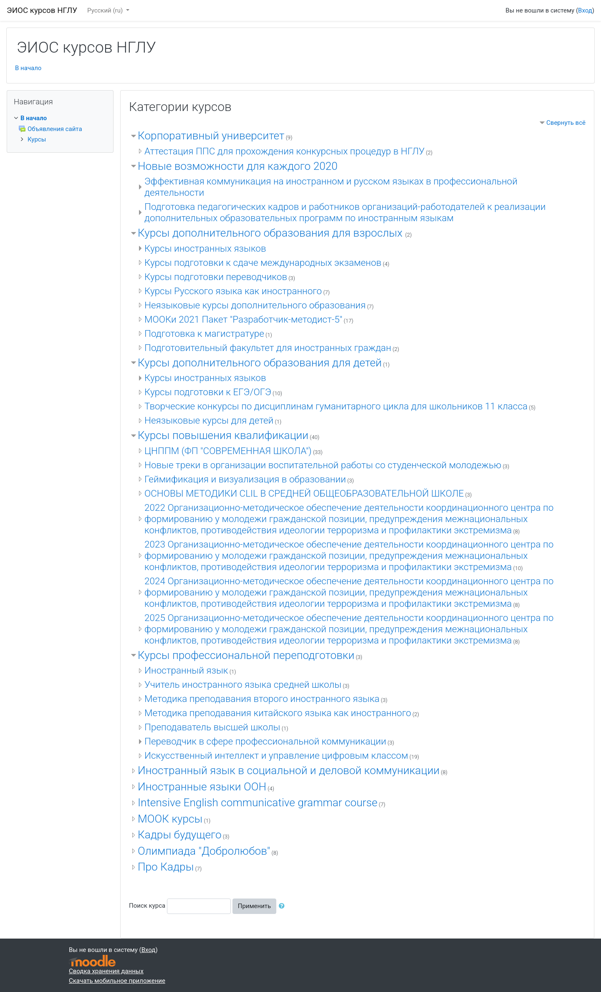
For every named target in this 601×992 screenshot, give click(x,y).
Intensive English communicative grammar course (257, 802)
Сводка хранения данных (106, 971)
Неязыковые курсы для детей (208, 420)
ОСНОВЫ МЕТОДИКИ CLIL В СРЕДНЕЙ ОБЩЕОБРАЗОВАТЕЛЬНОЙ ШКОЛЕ (304, 493)
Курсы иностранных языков (205, 248)
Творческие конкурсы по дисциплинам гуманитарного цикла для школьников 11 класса (336, 406)
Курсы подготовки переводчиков (215, 276)
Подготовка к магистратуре (204, 333)
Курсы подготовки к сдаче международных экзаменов (262, 262)
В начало (28, 68)
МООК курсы (170, 819)
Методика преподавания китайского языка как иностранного (277, 712)
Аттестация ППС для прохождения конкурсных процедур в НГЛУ (284, 151)
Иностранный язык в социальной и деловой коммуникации (288, 770)
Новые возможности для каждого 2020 (238, 166)
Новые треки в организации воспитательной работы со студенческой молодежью (322, 464)
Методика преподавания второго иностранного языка (261, 698)
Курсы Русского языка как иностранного (233, 290)
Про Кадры (166, 867)
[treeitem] (60, 118)
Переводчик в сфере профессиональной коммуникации (265, 741)
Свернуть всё (566, 122)
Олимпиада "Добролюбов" (204, 851)
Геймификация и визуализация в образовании (245, 479)
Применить (254, 906)
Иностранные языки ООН (202, 786)
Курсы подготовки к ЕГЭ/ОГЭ (207, 391)
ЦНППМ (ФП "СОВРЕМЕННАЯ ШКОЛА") (228, 450)
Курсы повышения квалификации (223, 435)
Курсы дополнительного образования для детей (260, 362)
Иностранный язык (186, 670)
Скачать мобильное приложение (117, 980)
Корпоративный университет (211, 135)
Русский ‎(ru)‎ (105, 10)
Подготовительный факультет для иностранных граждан (267, 347)
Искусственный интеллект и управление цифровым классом (276, 755)
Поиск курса (147, 905)
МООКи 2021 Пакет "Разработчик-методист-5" (243, 319)
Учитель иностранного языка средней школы (242, 684)
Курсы (37, 139)
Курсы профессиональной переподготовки (246, 655)
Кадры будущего (180, 834)
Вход (585, 10)
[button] (283, 906)
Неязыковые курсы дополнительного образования (255, 305)
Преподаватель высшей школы (212, 727)
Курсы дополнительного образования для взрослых (271, 233)
